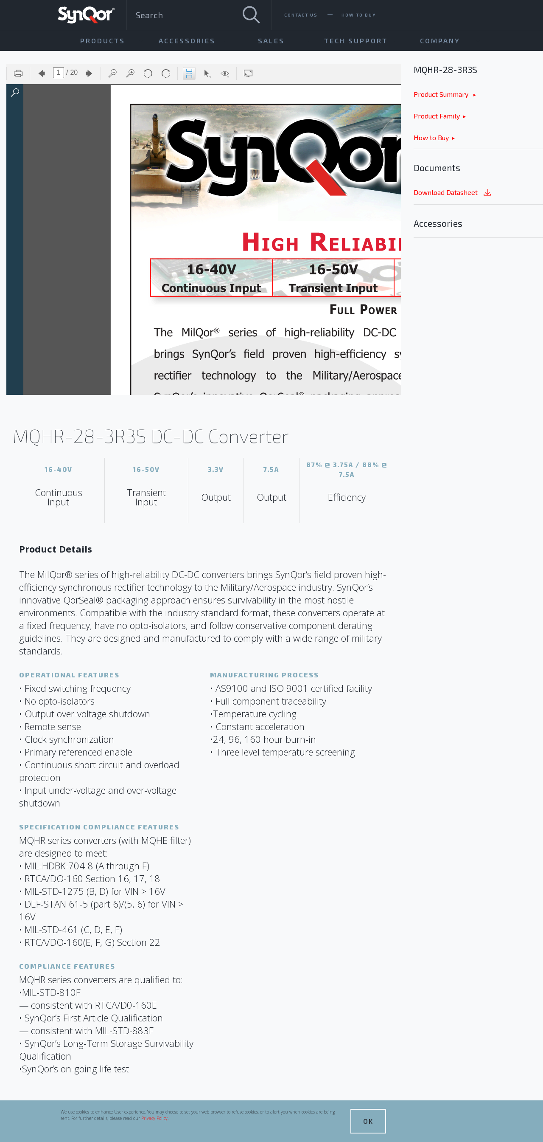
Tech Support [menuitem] (356, 41)
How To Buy (358, 14)
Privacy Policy (154, 1118)
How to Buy (431, 137)
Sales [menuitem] (271, 41)
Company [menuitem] (440, 41)
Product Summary (442, 94)
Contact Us (301, 14)
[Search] (251, 15)
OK (368, 1121)
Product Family (437, 116)
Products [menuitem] (102, 41)
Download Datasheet (453, 193)
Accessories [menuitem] (187, 41)
